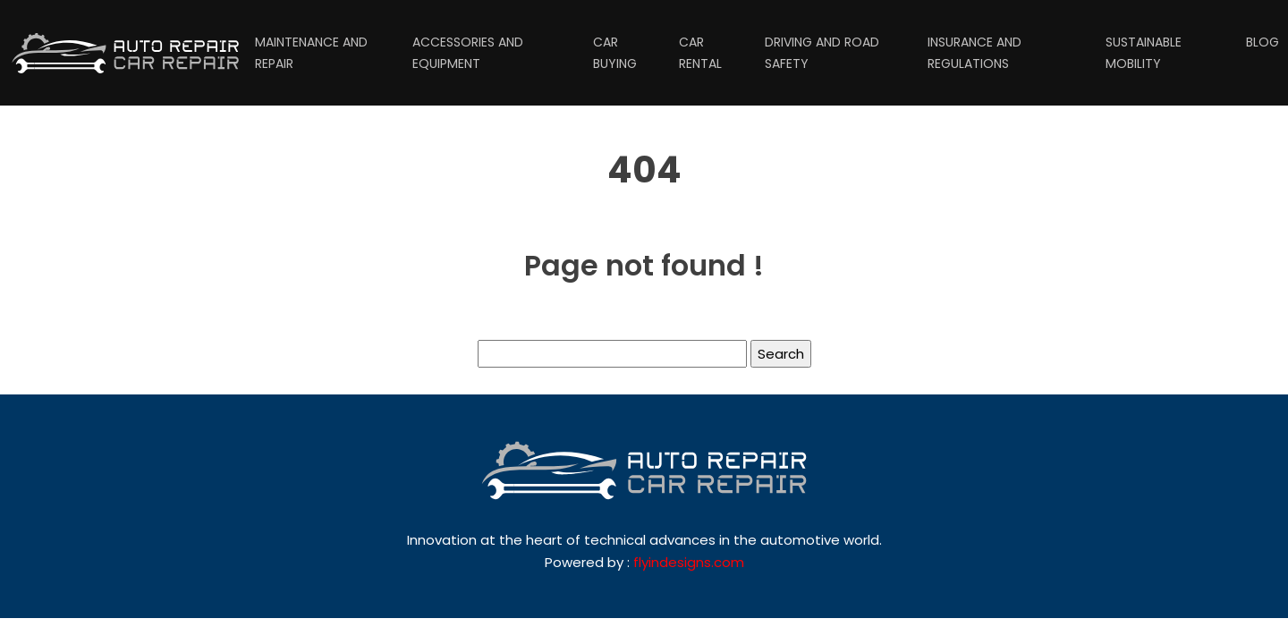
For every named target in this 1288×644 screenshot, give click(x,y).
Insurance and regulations (974, 52)
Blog (1262, 42)
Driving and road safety (822, 52)
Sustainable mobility (1144, 52)
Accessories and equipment (467, 52)
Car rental (700, 52)
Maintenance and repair (311, 52)
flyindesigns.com (688, 562)
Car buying (615, 52)
